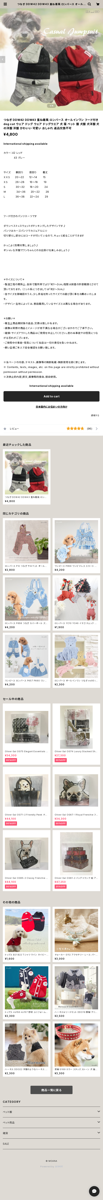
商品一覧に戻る (51, 1090)
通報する (95, 415)
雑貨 (5, 1133)
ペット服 (7, 1111)
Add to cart (52, 396)
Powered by (51, 1166)
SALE (6, 1143)
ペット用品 (9, 1122)
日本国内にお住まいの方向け (51, 406)
